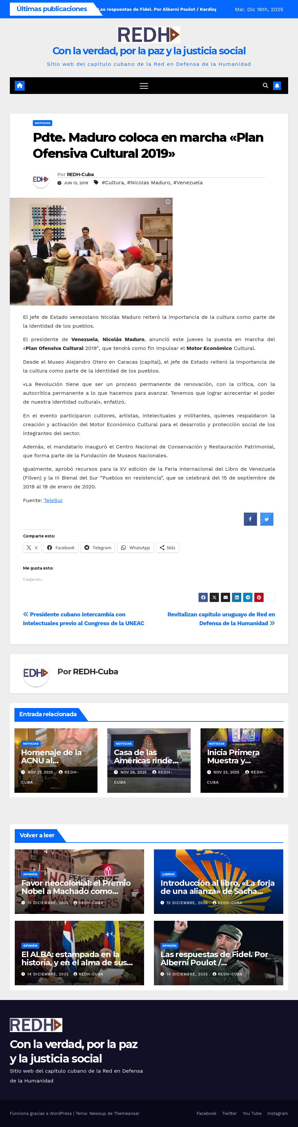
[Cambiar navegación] (144, 86)
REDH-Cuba (80, 174)
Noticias (42, 123)
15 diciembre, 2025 (49, 903)
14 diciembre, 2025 (49, 974)
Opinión (30, 874)
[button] (265, 85)
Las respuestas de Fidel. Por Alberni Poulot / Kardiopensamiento (214, 962)
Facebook (207, 1113)
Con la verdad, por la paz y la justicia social (149, 51)
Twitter (229, 1113)
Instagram (277, 1113)
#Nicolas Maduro (148, 182)
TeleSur (53, 500)
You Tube (252, 1113)
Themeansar (126, 1113)
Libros (168, 874)
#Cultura (113, 182)
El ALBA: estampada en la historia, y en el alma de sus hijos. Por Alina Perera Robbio (78, 962)
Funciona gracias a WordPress (41, 1113)
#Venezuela (188, 182)
